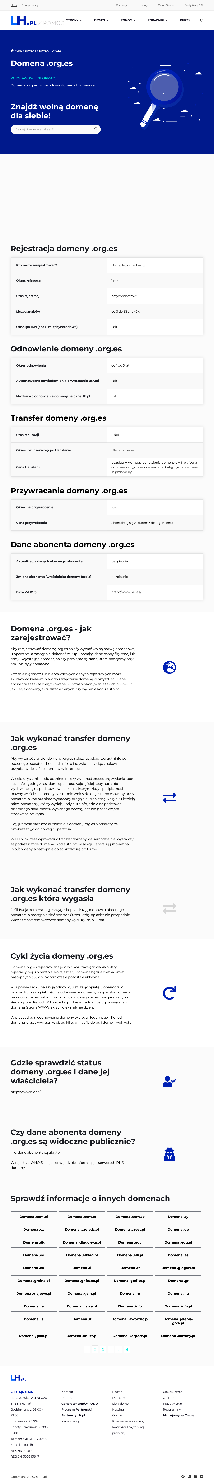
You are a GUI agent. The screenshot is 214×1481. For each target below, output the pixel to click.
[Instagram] (195, 1473)
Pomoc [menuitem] (128, 20)
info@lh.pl (29, 1442)
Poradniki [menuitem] (158, 20)
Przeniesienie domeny (128, 1418)
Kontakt (67, 1389)
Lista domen (121, 1401)
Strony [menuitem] (74, 20)
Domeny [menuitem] (121, 5)
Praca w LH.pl (173, 1401)
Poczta (117, 1389)
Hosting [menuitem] (143, 5)
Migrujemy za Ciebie (178, 1412)
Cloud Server (172, 1389)
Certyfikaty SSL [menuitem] (194, 5)
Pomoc (66, 1395)
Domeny (118, 1395)
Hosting (118, 1406)
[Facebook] (183, 1473)
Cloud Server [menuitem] (166, 5)
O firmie (169, 1395)
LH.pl (14, 5)
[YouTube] (201, 1473)
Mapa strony (70, 1418)
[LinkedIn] (189, 1473)
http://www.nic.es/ (126, 592)
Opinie (117, 1412)
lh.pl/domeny (121, 472)
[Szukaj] (201, 20)
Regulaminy (172, 1406)
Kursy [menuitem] (187, 20)
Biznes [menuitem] (101, 20)
